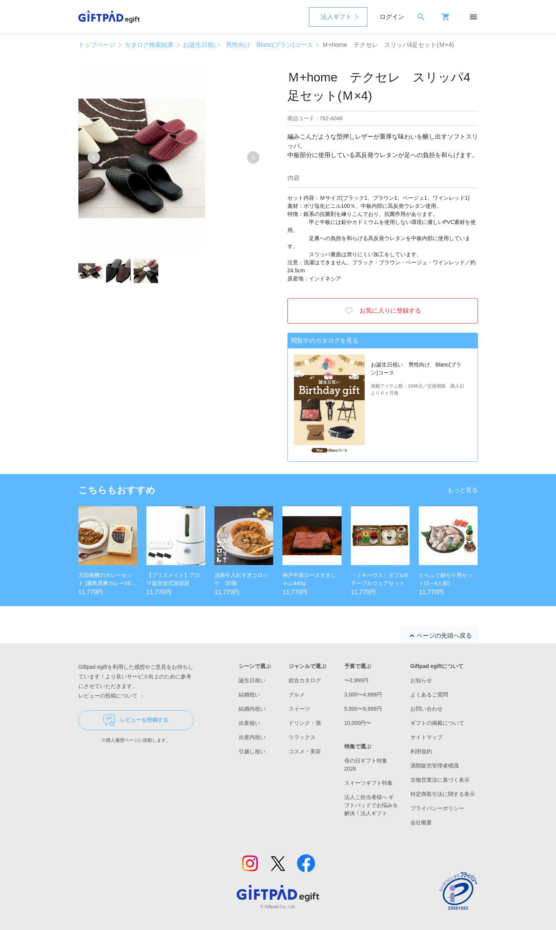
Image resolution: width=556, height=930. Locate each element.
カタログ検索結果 (149, 44)
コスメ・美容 (305, 751)
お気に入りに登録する (382, 310)
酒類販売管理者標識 (434, 766)
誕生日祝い (252, 680)
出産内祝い (252, 737)
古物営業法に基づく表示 (440, 780)
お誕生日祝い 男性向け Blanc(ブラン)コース (248, 44)
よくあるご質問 (429, 694)
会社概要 (421, 822)
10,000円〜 (358, 723)
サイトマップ (426, 737)
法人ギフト (336, 16)
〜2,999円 (356, 680)
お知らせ (421, 680)
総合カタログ (305, 680)
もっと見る (462, 490)
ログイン (392, 16)
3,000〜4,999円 (363, 694)
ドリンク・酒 (305, 723)
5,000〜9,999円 (363, 709)
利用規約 (421, 751)
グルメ (297, 694)
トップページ (96, 44)
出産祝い (249, 723)
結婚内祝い (252, 709)
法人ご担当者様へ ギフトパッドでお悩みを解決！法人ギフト (371, 805)
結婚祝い (249, 694)
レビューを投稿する (135, 720)
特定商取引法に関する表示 (442, 794)
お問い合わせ (426, 709)
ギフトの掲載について (437, 723)
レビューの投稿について (112, 696)
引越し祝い (252, 751)
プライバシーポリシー (437, 808)
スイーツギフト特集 (368, 783)
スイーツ (299, 709)
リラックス (302, 737)
